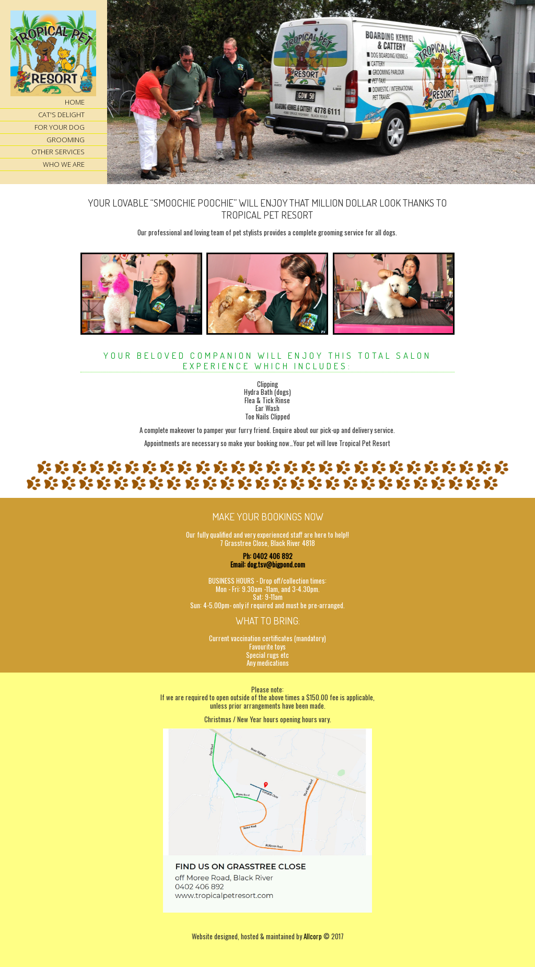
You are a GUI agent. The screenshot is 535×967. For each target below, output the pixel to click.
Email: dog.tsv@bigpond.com (267, 564)
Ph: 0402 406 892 (268, 556)
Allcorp (313, 936)
